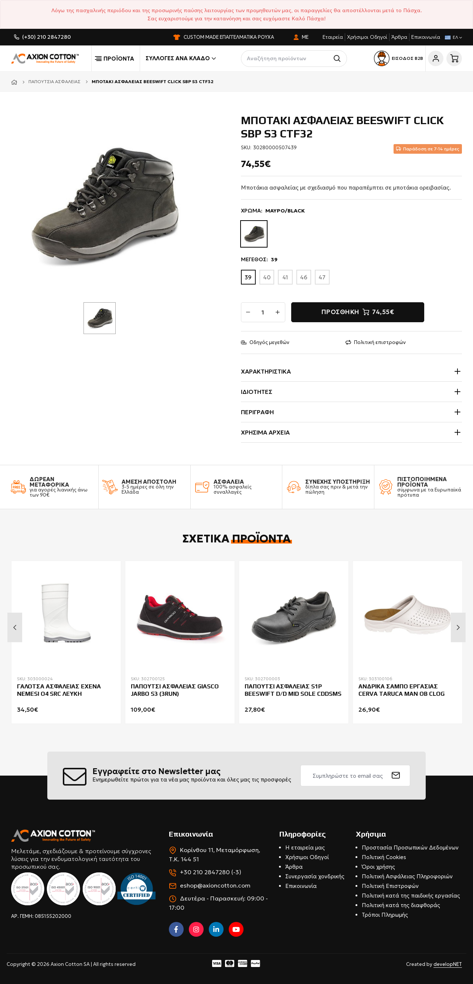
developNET (447, 964)
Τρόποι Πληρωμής (385, 914)
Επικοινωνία (425, 37)
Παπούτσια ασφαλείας (54, 81)
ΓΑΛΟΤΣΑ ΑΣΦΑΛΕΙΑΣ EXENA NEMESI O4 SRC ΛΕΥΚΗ (59, 690)
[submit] (396, 775)
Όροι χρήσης (378, 866)
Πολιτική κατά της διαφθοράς (401, 905)
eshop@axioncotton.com (215, 885)
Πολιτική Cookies (384, 857)
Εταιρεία (333, 37)
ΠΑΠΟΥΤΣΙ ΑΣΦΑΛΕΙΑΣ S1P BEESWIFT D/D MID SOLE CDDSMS (293, 690)
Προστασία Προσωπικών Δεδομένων (410, 847)
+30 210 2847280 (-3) (210, 872)
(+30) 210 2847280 (46, 37)
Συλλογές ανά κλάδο (181, 58)
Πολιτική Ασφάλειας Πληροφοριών (407, 876)
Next (458, 627)
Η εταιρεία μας (305, 847)
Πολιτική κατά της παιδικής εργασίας (411, 895)
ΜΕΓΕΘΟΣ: (259, 259)
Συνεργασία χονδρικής (314, 876)
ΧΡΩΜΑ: (273, 211)
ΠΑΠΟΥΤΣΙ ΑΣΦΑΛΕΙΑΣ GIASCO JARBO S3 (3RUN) (175, 690)
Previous (14, 627)
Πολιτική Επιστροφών (390, 885)
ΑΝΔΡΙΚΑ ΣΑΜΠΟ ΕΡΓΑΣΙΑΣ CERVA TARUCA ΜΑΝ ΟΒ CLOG (401, 690)
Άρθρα (399, 37)
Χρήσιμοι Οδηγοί (367, 37)
